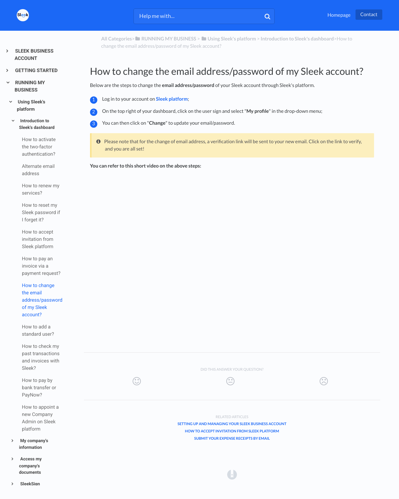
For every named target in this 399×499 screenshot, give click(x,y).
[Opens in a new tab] (232, 474)
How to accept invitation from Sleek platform (232, 431)
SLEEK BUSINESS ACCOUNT (34, 54)
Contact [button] (368, 14)
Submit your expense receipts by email (232, 438)
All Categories (116, 39)
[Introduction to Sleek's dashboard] (297, 39)
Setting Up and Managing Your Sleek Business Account (232, 423)
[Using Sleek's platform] (228, 39)
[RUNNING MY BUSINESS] (165, 39)
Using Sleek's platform (31, 105)
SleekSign (29, 484)
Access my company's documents (30, 465)
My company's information (33, 444)
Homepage (339, 15)
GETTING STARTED (36, 70)
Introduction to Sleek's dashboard (36, 124)
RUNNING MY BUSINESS (30, 86)
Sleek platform (172, 99)
